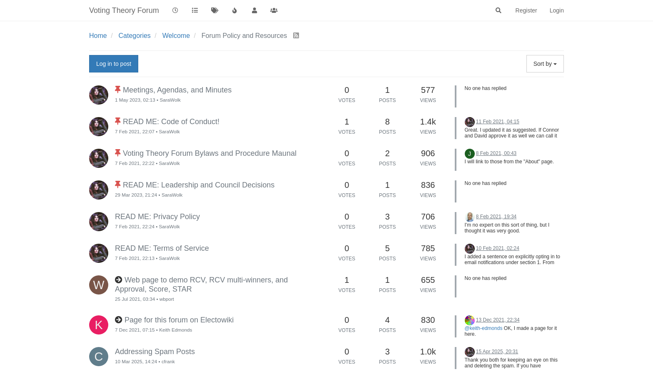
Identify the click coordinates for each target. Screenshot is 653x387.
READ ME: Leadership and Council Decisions (198, 185)
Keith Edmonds (175, 329)
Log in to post (113, 63)
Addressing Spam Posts (155, 351)
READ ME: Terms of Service (162, 248)
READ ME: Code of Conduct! (171, 121)
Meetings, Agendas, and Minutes (177, 90)
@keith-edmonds (484, 328)
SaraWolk (170, 99)
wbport (167, 299)
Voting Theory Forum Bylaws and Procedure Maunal (210, 153)
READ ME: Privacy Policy (157, 216)
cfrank (168, 361)
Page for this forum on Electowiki (179, 320)
